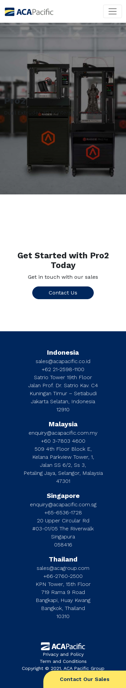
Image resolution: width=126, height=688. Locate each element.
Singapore (63, 496)
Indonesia (63, 352)
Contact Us (63, 292)
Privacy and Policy (63, 654)
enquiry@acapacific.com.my (63, 433)
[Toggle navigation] (112, 11)
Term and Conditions (63, 661)
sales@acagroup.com (63, 568)
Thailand (63, 559)
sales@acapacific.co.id (63, 361)
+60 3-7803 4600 (63, 441)
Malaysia (63, 424)
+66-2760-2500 (63, 576)
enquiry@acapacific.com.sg (63, 504)
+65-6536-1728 (63, 512)
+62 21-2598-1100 (63, 369)
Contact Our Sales (85, 679)
